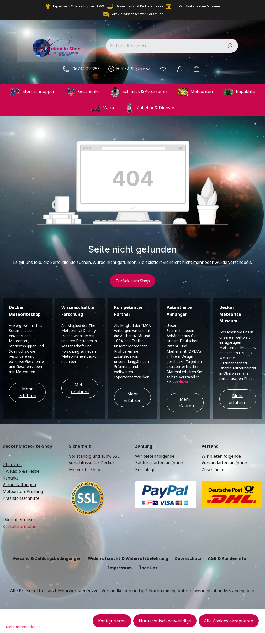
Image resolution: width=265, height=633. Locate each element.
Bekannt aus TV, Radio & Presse (139, 6)
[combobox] (163, 45)
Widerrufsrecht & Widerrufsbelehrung (128, 558)
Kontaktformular (19, 526)
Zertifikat (180, 381)
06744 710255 (86, 68)
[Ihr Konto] (179, 68)
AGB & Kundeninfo (227, 558)
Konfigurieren (112, 621)
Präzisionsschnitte (21, 498)
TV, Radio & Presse (21, 471)
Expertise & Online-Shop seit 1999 (78, 6)
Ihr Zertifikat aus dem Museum (197, 6)
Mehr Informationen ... (25, 626)
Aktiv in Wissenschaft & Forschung (137, 14)
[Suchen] (229, 45)
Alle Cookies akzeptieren (228, 621)
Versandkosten (116, 591)
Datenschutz (188, 558)
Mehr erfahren (27, 392)
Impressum (120, 568)
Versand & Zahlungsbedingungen (47, 558)
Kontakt (10, 478)
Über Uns (12, 464)
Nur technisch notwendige (165, 621)
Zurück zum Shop (132, 281)
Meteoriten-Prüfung (23, 491)
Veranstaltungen (19, 484)
